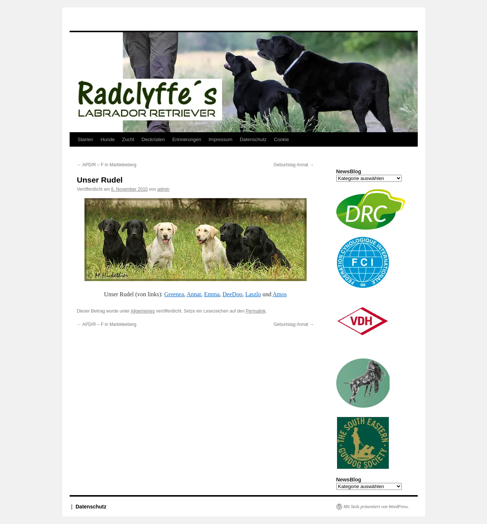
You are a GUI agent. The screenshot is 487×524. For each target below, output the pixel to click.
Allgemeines (143, 311)
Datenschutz (253, 139)
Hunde (107, 139)
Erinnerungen (186, 139)
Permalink (256, 311)
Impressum (220, 139)
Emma (212, 294)
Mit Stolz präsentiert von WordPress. (376, 506)
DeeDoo (232, 294)
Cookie (281, 139)
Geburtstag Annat (294, 164)
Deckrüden (153, 139)
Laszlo (253, 294)
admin (163, 189)
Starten (85, 139)
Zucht (128, 139)
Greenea (174, 294)
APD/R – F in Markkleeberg (107, 164)
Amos (280, 294)
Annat (194, 294)
